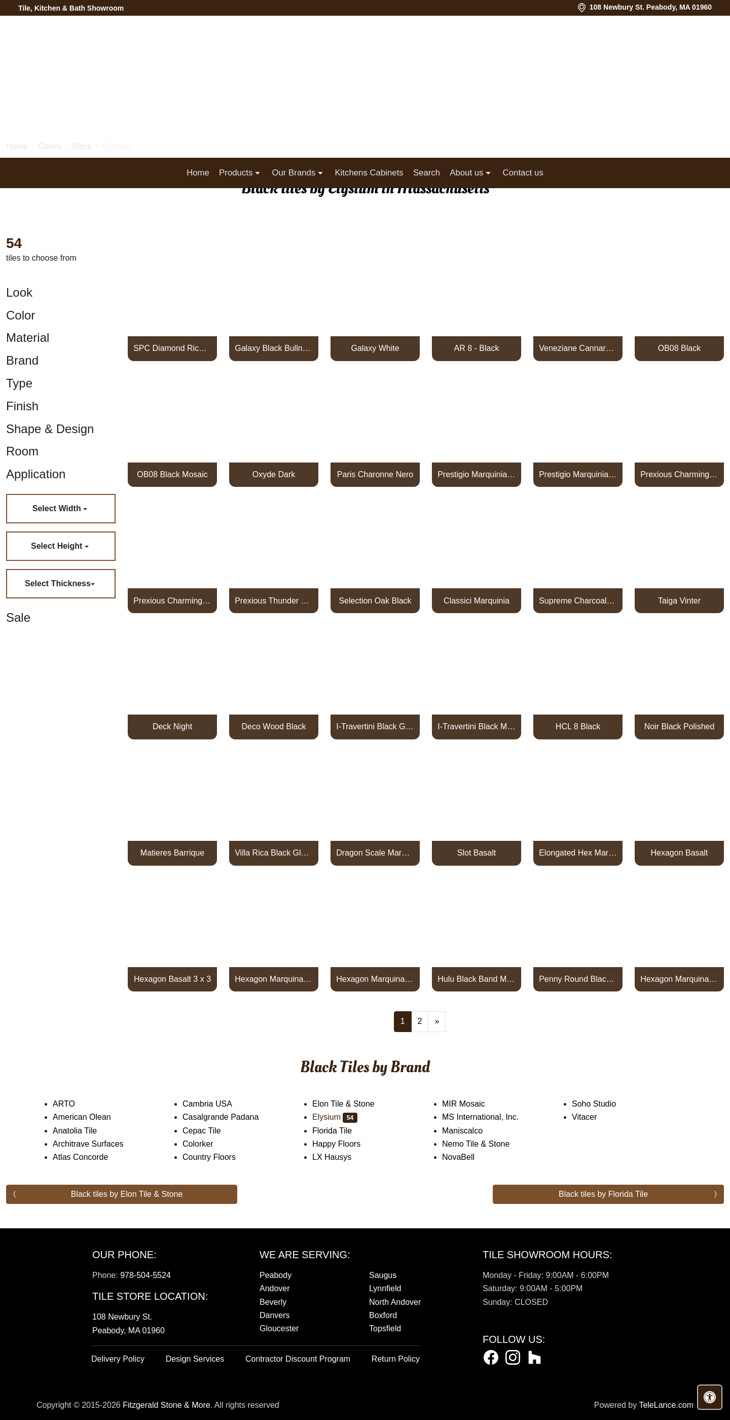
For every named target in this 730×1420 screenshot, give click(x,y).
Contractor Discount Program (297, 1359)
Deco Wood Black (274, 726)
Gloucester (279, 1328)
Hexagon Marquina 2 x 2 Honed (679, 979)
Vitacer (592, 1117)
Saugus (382, 1275)
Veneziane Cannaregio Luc (578, 348)
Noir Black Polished (679, 726)
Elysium (334, 1117)
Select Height (58, 546)
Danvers (275, 1315)
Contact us (523, 173)
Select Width (57, 508)
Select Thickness (58, 583)
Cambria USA (215, 1103)
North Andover (395, 1302)
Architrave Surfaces (95, 1144)
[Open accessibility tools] (709, 1397)
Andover (275, 1288)
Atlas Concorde (89, 1157)
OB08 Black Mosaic (172, 474)
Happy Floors (344, 1144)
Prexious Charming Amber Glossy (679, 474)
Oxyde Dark (273, 474)
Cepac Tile (210, 1130)
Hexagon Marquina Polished (375, 979)
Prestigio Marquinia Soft (578, 474)
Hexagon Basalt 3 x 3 (172, 979)
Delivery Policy (117, 1359)
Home (198, 173)
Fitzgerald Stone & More (166, 1405)
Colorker (206, 1144)
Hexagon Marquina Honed (274, 979)
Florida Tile (340, 1130)
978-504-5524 (145, 1275)
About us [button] (468, 173)
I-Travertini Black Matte (476, 726)
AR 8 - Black (476, 348)
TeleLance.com (666, 1405)
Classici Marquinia (476, 600)
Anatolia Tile (83, 1130)
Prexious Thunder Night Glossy (274, 600)
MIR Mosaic (473, 1103)
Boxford (383, 1315)
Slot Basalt (476, 852)
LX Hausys (340, 1157)
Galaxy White (375, 348)
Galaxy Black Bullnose (274, 348)
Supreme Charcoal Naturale (578, 600)
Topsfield (385, 1328)
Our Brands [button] (294, 173)
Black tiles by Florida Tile (603, 1194)
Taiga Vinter (679, 600)
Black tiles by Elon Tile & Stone (127, 1194)
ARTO (72, 1103)
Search (426, 173)
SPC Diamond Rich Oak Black (172, 348)
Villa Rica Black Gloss (274, 852)
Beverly (273, 1302)
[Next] (437, 1021)
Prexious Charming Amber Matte (172, 600)
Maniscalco (470, 1130)
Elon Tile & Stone (351, 1103)
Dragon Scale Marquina (375, 852)
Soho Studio (604, 1103)
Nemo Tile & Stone (486, 1144)
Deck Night (172, 726)
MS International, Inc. (488, 1117)
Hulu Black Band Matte (476, 979)
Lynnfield (385, 1288)
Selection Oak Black (375, 600)
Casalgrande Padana (228, 1117)
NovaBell (466, 1157)
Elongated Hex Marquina (578, 852)
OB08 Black (679, 348)
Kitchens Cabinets (369, 173)
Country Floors (219, 1157)
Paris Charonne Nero (375, 474)
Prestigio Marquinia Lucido (476, 474)
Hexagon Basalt (679, 852)
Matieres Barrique (172, 852)
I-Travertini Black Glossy (375, 726)
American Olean (90, 1117)
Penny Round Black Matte (578, 979)
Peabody (275, 1275)
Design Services (195, 1359)
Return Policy (396, 1359)
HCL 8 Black (578, 726)
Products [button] (237, 173)
